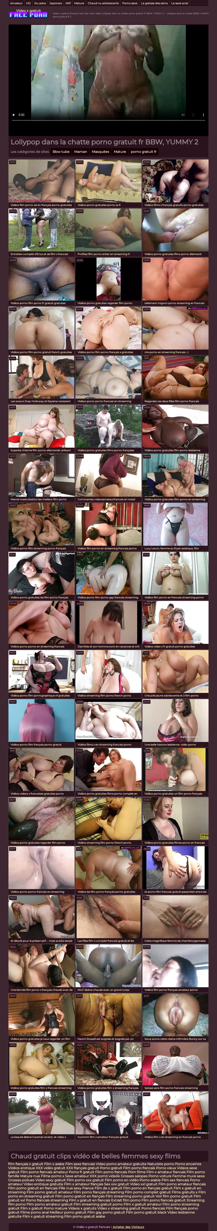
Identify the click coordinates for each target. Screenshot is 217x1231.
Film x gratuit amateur (142, 1204)
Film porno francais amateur (44, 1172)
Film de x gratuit (108, 1188)
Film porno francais (139, 1168)
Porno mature (55, 1208)
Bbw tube (61, 152)
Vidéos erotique (22, 1168)
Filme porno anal (34, 1212)
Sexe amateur (77, 1176)
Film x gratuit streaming (42, 1216)
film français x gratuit (25, 1164)
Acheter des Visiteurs (128, 1227)
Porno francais (153, 1208)
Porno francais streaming (47, 1200)
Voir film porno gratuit (174, 1196)
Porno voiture (159, 1176)
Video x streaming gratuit (118, 1208)
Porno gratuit (111, 1168)
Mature (79, 3)
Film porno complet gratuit (148, 1192)
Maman (80, 152)
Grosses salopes (134, 1176)
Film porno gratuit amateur (49, 1192)
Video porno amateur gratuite (121, 1164)
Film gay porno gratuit (106, 1212)
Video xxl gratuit (143, 1184)
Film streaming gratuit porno (98, 1204)
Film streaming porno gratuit (130, 1196)
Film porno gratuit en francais (33, 1188)
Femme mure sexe (188, 1176)
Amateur (16, 3)
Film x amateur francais (166, 1172)
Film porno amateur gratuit (49, 1204)
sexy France (84, 1188)
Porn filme (137, 1172)
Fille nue (66, 1188)
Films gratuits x (185, 1192)
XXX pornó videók (105, 1176)
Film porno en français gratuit (148, 1188)
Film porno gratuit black (146, 1212)
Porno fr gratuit (81, 1172)
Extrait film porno (125, 1200)
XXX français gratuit (83, 1168)
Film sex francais (175, 1180)
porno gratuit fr (143, 152)
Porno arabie (150, 1180)
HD (28, 3)
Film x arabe (54, 1164)
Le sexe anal (179, 3)
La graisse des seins (154, 3)
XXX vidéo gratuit (51, 1168)
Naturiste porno (161, 1164)
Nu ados (40, 3)
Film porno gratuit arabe (84, 1216)
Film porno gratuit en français (80, 1196)
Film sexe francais (80, 1164)
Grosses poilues (21, 1180)
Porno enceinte (188, 1164)
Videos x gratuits (82, 1208)
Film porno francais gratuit (163, 1200)
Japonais (55, 3)
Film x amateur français (83, 1184)
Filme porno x (52, 1176)
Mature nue (30, 1176)
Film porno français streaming (99, 1192)
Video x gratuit (28, 11)
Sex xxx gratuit (117, 1184)
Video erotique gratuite (43, 1184)
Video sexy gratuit (51, 1180)
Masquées (100, 152)
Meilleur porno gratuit (68, 1212)
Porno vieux (166, 1168)
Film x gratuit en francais (89, 1200)
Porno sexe (129, 3)
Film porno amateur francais (182, 1184)
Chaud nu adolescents (103, 3)
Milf (68, 3)
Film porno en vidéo (122, 1180)
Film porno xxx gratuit (86, 1180)
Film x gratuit (31, 1208)
